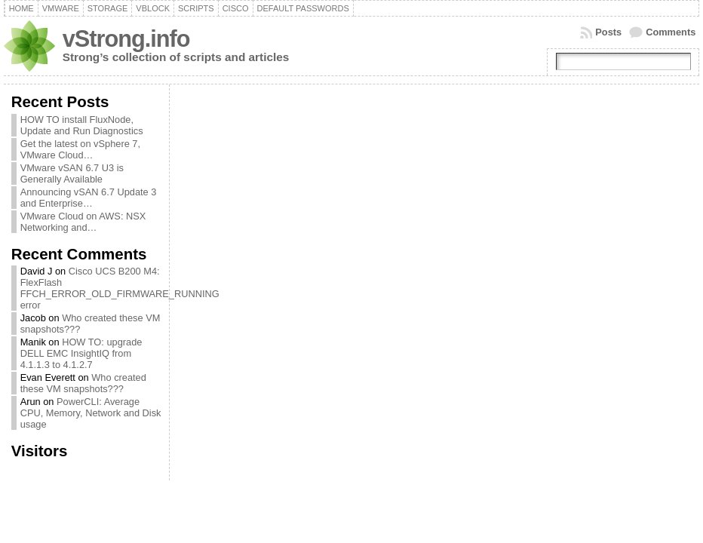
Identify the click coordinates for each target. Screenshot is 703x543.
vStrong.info (126, 39)
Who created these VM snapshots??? (83, 383)
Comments (670, 32)
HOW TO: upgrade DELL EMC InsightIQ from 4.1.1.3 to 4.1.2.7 (81, 353)
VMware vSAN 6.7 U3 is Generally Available (72, 173)
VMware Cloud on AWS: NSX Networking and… (83, 221)
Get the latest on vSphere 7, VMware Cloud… (80, 149)
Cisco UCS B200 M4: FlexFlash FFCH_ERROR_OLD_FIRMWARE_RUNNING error (119, 288)
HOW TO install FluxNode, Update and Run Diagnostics (81, 125)
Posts (608, 32)
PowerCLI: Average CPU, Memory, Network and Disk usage (90, 413)
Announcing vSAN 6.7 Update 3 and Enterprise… (88, 197)
